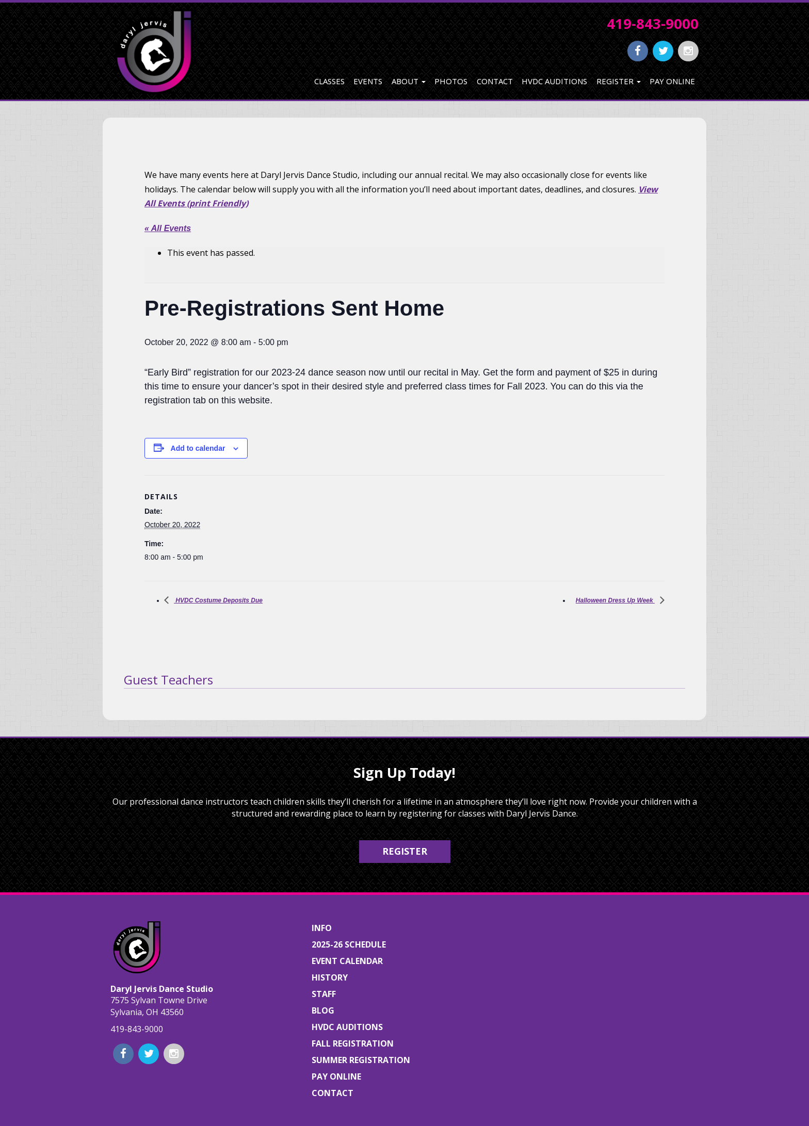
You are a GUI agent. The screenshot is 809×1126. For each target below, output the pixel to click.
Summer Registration (361, 1060)
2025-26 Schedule (349, 944)
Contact (495, 81)
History (330, 977)
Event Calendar (347, 961)
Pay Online (672, 81)
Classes (329, 81)
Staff (324, 994)
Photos (450, 81)
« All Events (167, 228)
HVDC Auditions (554, 81)
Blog (323, 1010)
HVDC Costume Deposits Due (218, 600)
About (409, 81)
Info (322, 928)
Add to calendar (198, 448)
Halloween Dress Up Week (615, 600)
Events (367, 81)
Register (618, 81)
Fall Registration (353, 1043)
